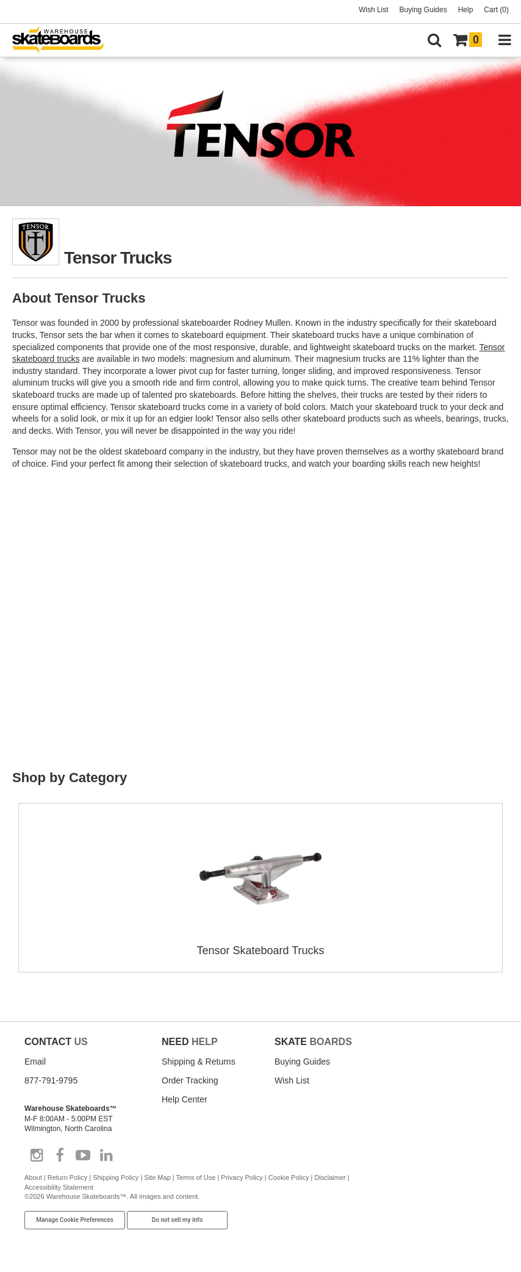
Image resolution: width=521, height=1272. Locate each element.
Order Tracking (190, 1080)
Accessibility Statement (58, 1187)
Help (465, 9)
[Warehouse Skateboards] (64, 40)
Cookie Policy (288, 1177)
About (33, 1177)
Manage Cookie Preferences (74, 1219)
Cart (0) (496, 9)
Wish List (374, 9)
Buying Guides (423, 9)
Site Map (157, 1177)
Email (35, 1061)
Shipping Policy (115, 1177)
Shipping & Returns (198, 1061)
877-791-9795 (50, 1080)
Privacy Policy (241, 1177)
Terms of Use (196, 1177)
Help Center (184, 1099)
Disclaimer (329, 1177)
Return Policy (67, 1177)
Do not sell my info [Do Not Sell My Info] (177, 1219)
